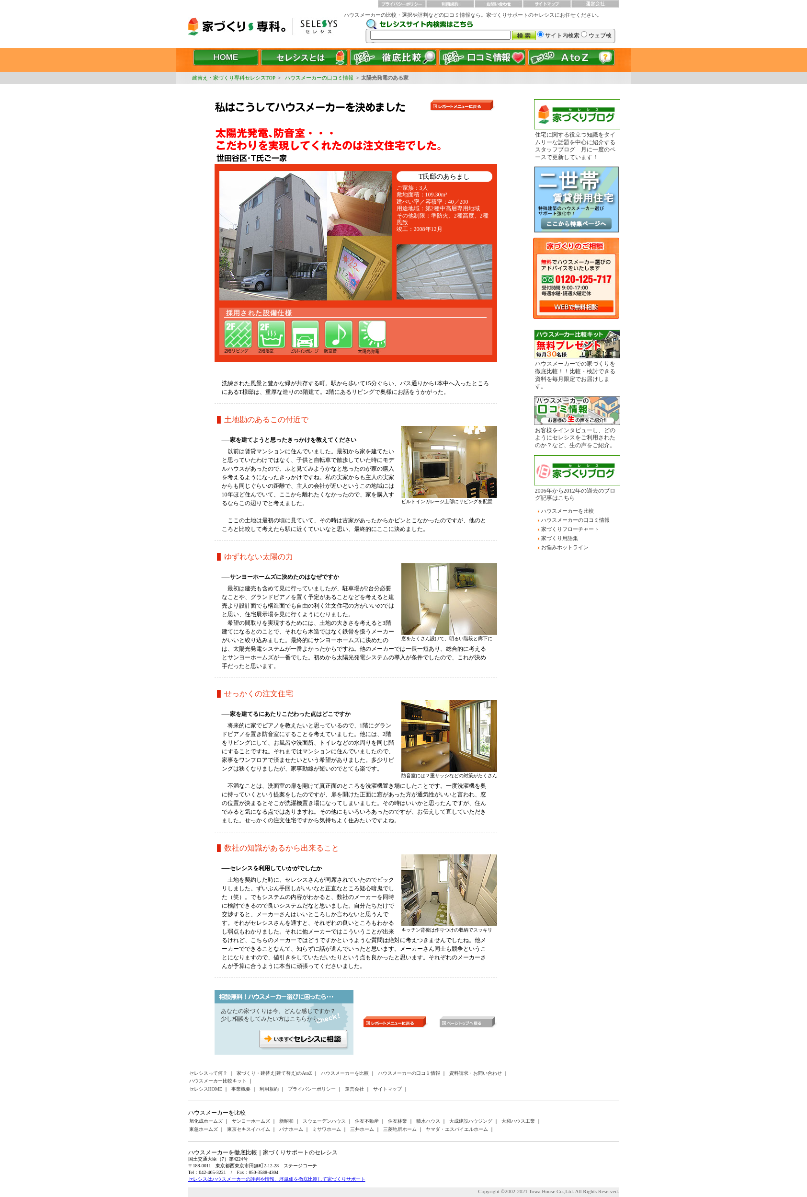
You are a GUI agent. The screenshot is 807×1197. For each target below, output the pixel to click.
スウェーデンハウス (324, 1121)
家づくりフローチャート (570, 529)
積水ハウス (428, 1121)
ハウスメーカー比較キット (218, 1080)
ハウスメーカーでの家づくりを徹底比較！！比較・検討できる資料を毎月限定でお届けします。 (575, 375)
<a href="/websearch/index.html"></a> (492, 31)
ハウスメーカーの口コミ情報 (319, 78)
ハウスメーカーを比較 (567, 511)
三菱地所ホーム (400, 1129)
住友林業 (397, 1121)
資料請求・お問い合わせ (475, 1073)
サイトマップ (387, 1089)
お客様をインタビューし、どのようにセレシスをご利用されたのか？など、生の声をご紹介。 (575, 438)
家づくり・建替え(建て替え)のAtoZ (274, 1073)
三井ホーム (362, 1129)
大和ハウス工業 (518, 1121)
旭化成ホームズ (206, 1121)
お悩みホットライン (565, 547)
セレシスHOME (205, 1089)
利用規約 (269, 1089)
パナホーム (291, 1129)
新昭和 (286, 1121)
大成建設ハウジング (470, 1121)
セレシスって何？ (208, 1073)
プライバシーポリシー (312, 1089)
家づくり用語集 (559, 538)
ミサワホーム (326, 1129)
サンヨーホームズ (251, 1121)
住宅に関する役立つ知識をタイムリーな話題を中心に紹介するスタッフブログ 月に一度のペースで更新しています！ (575, 146)
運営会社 (354, 1089)
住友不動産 (367, 1121)
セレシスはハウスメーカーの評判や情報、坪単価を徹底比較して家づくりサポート (276, 1179)
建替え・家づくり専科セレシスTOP (234, 78)
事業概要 (240, 1089)
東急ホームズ (203, 1129)
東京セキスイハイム (248, 1129)
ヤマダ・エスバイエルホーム (457, 1129)
